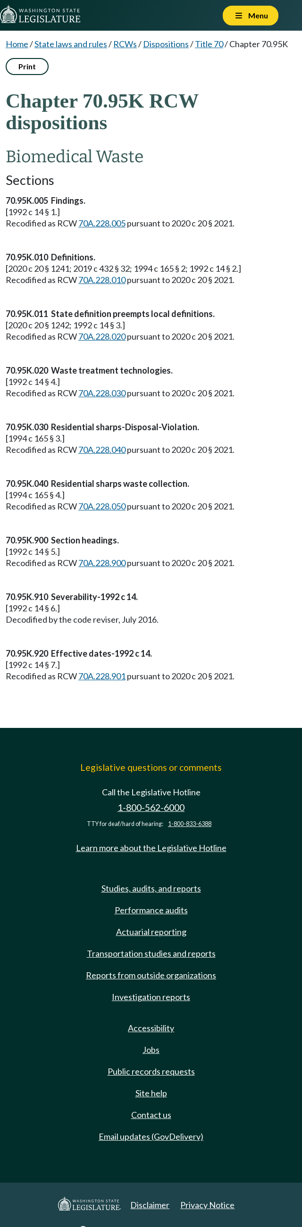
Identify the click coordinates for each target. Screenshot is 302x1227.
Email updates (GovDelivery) (151, 1136)
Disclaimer (149, 1205)
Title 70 (209, 44)
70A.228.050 (102, 506)
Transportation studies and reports (151, 953)
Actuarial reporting (151, 932)
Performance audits (151, 910)
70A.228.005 (102, 223)
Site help (151, 1093)
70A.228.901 (102, 676)
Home (17, 44)
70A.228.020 (102, 336)
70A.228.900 (102, 563)
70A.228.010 (102, 280)
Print (27, 66)
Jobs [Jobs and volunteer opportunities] (151, 1049)
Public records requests (151, 1071)
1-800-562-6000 (151, 807)
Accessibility (151, 1028)
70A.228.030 (102, 393)
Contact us (151, 1115)
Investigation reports (151, 997)
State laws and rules (70, 44)
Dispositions (166, 44)
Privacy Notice (207, 1205)
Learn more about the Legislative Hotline (151, 848)
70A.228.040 (102, 449)
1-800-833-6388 (189, 823)
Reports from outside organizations (151, 975)
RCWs (125, 44)
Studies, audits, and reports (151, 888)
